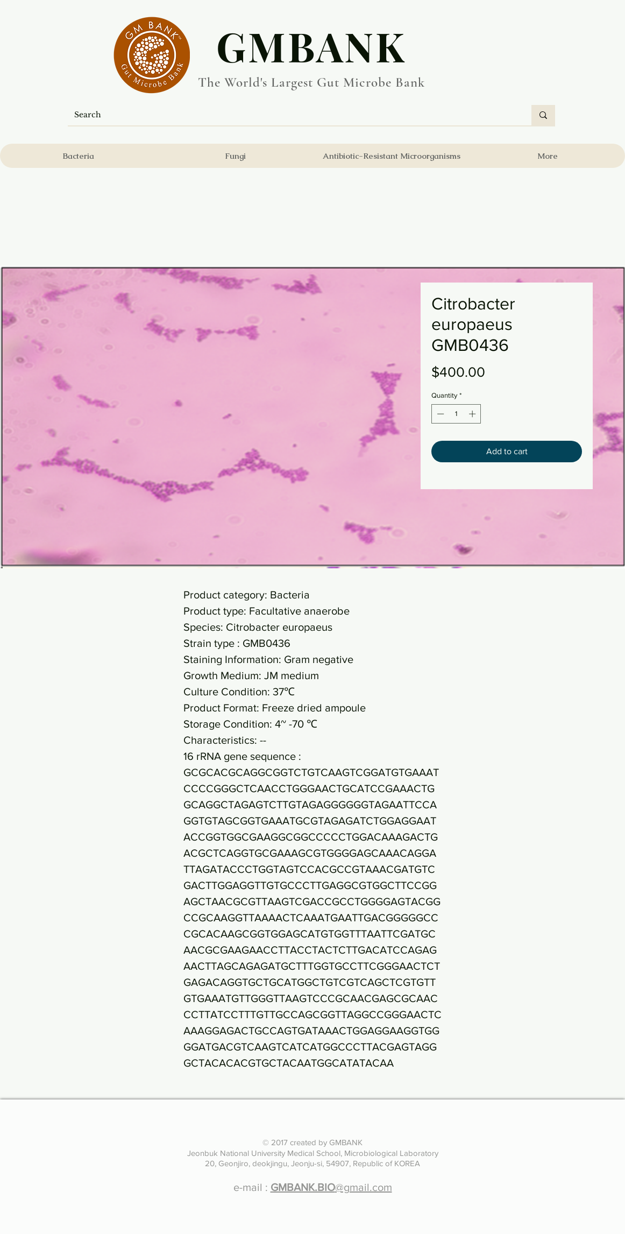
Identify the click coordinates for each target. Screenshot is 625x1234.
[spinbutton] (456, 414)
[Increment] (473, 414)
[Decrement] (439, 414)
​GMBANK (311, 46)
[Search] (291, 115)
